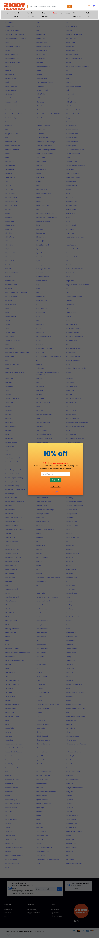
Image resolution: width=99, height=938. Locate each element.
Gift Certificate (77, 14)
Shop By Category (30, 14)
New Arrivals (45, 14)
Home (8, 13)
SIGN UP (55, 480)
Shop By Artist (17, 14)
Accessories (65, 13)
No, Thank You (56, 487)
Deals (55, 13)
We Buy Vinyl (88, 14)
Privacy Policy (55, 492)
